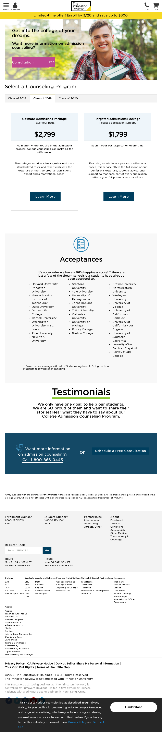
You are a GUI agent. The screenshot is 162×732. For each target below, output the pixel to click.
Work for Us (11, 616)
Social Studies (42, 590)
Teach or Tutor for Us (16, 613)
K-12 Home (86, 581)
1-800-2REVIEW (14, 520)
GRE (27, 581)
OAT (27, 596)
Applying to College (67, 587)
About (8, 611)
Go (47, 550)
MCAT (28, 590)
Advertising (91, 523)
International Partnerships (18, 634)
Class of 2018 (17, 98)
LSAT (27, 587)
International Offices (124, 599)
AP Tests (9, 590)
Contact (9, 631)
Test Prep (86, 587)
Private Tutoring (122, 593)
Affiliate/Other (92, 526)
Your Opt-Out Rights (19, 667)
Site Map (63, 667)
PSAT (8, 587)
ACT (7, 584)
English (39, 587)
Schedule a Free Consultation (33, 62)
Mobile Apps (120, 596)
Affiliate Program (14, 619)
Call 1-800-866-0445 (42, 460)
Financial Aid (63, 590)
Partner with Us (13, 622)
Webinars (119, 581)
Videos (117, 587)
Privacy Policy (77, 722)
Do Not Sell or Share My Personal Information (87, 663)
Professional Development (95, 590)
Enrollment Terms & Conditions (116, 523)
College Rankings (65, 581)
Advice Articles (121, 584)
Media (8, 628)
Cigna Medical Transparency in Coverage (119, 536)
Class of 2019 (42, 98)
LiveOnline (119, 590)
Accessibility (117, 530)
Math (37, 581)
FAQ (7, 523)
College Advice (64, 584)
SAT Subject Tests (14, 593)
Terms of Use (46, 667)
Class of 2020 (68, 98)
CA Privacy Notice (40, 663)
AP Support (41, 593)
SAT (7, 581)
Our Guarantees (13, 637)
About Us (86, 593)
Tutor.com (86, 584)
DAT (27, 593)
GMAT (28, 584)
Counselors (120, 602)
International (91, 520)
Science (39, 584)
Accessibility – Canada (17, 648)
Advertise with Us (14, 625)
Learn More (45, 197)
